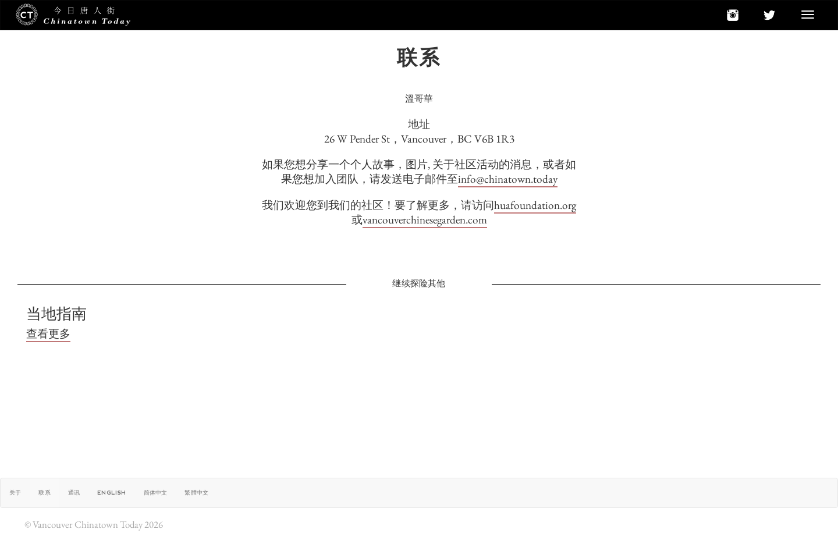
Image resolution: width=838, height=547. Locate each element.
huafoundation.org (535, 205)
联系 (44, 492)
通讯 (74, 492)
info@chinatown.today (508, 179)
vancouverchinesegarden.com (425, 219)
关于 (15, 492)
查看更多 (48, 333)
